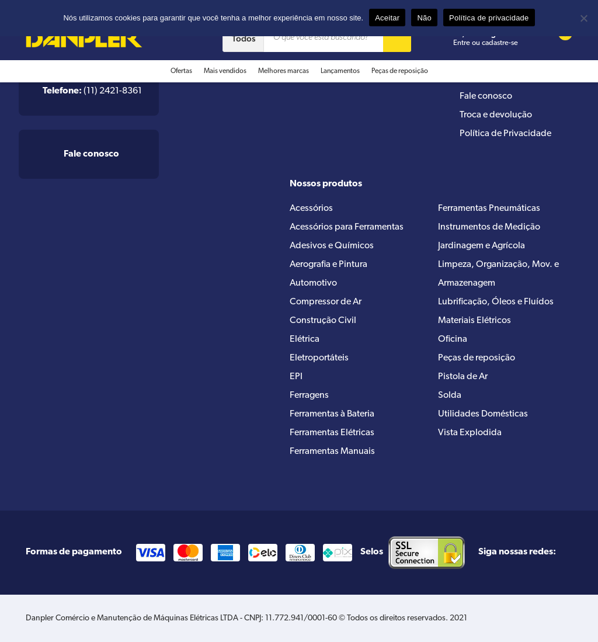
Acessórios (311, 208)
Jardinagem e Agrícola (481, 246)
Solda (449, 395)
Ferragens (309, 395)
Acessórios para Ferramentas (347, 227)
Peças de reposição (399, 71)
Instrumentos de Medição (489, 227)
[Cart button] (557, 38)
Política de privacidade (489, 17)
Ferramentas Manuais (332, 451)
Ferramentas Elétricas (332, 433)
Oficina (452, 339)
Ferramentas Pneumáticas (489, 208)
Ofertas (181, 71)
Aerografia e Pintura (328, 264)
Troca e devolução (496, 115)
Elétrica (304, 339)
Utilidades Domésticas (483, 414)
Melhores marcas (283, 71)
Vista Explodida (470, 433)
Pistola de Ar (463, 376)
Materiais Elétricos (474, 320)
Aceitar (387, 17)
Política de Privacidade (505, 133)
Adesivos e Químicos (332, 246)
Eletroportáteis (319, 358)
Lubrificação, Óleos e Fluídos (496, 302)
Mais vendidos (225, 71)
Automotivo (313, 283)
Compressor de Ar (325, 302)
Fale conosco (486, 96)
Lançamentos (340, 71)
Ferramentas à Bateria (332, 414)
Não (424, 17)
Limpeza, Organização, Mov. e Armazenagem (498, 274)
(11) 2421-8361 (92, 91)
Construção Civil (323, 320)
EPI (296, 376)
